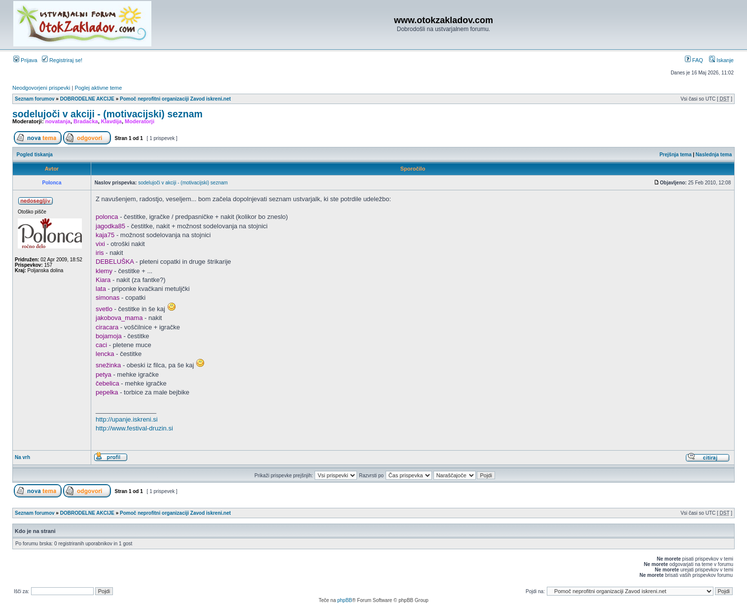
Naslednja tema (714, 154)
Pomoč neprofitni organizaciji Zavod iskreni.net (175, 99)
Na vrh (22, 457)
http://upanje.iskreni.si (127, 419)
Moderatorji (139, 121)
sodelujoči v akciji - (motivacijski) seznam (107, 113)
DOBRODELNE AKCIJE (87, 99)
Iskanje (721, 60)
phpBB (344, 600)
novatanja (58, 121)
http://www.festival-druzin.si (134, 428)
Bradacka (85, 121)
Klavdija (111, 121)
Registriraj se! (62, 60)
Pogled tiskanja (35, 154)
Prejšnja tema (675, 154)
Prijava (25, 60)
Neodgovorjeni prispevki (41, 88)
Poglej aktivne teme (98, 88)
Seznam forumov (35, 99)
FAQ (694, 60)
